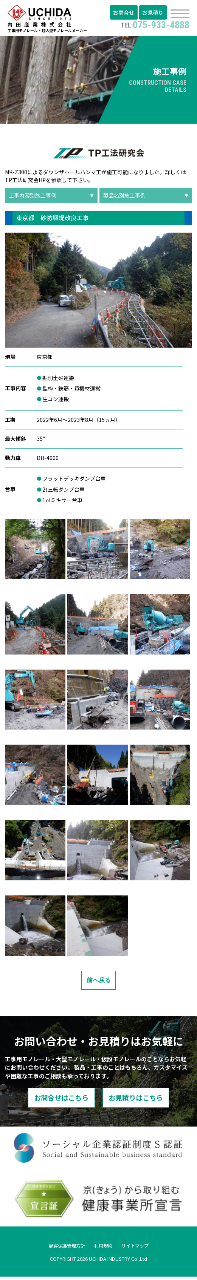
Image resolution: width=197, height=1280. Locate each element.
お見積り (153, 13)
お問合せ (125, 13)
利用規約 (104, 1248)
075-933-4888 (152, 24)
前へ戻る (99, 982)
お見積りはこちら (142, 1100)
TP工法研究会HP (25, 181)
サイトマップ (139, 1248)
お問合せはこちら (55, 1100)
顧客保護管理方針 (63, 1248)
